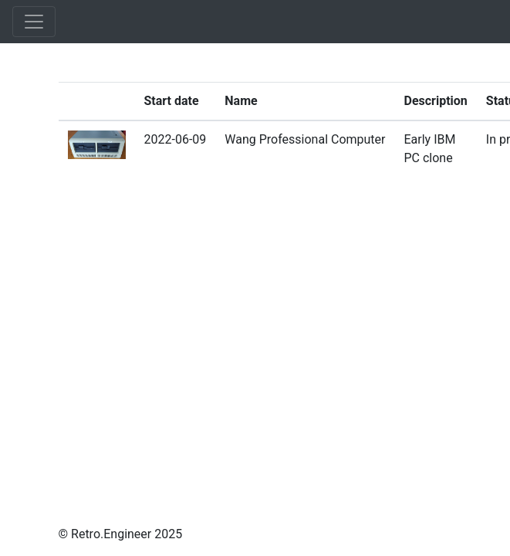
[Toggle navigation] (34, 21)
